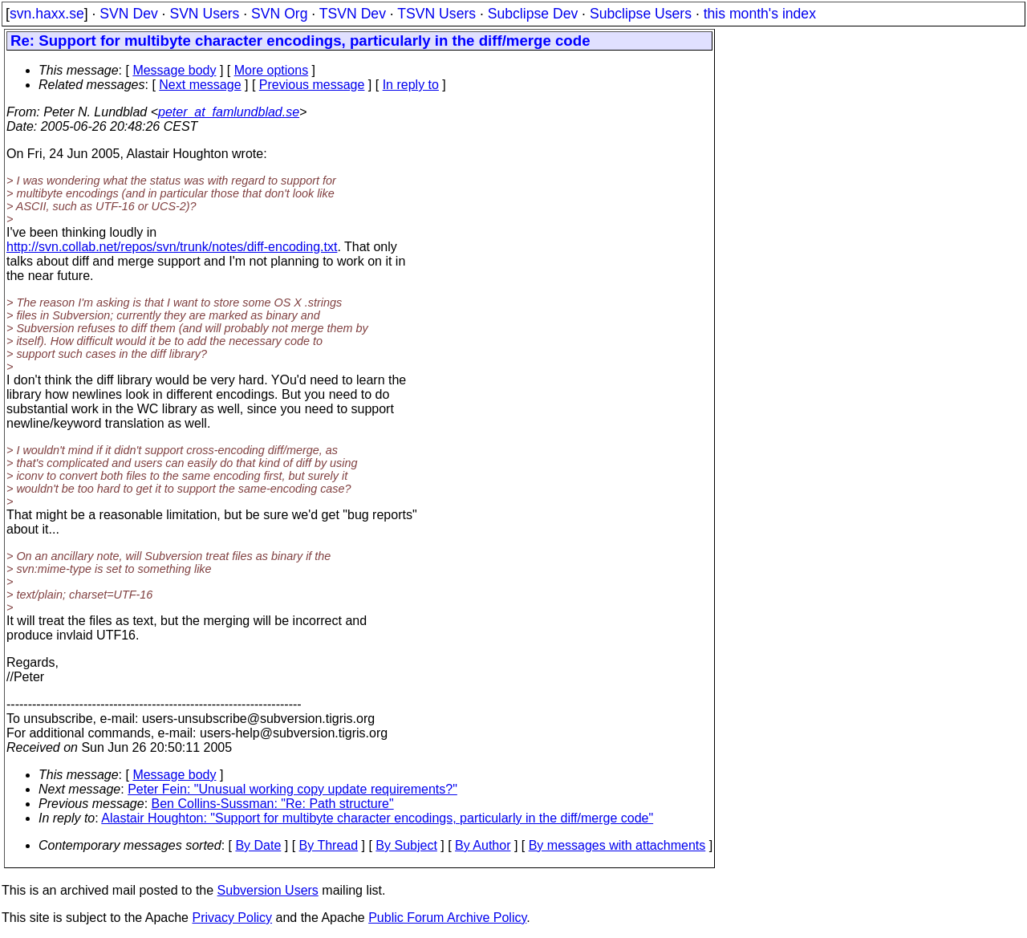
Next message (200, 84)
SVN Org (279, 14)
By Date (258, 845)
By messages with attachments (617, 845)
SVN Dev (128, 14)
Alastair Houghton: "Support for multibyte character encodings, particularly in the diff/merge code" (377, 818)
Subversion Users (268, 890)
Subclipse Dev (533, 14)
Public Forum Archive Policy (447, 917)
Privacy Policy (232, 917)
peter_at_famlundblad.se (228, 112)
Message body (174, 70)
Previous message (312, 84)
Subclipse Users (641, 14)
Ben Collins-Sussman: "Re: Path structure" (273, 803)
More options (271, 70)
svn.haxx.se (47, 14)
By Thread (329, 845)
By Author (482, 845)
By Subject (405, 845)
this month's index (760, 14)
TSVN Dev (352, 14)
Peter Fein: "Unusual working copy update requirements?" (292, 789)
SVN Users (204, 14)
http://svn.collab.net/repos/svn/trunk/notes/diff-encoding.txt (171, 247)
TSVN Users (436, 14)
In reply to (411, 84)
